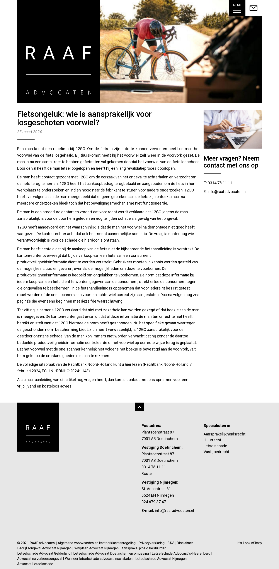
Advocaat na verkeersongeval (40, 559)
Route (146, 473)
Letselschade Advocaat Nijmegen (161, 559)
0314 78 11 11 (153, 467)
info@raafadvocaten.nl (174, 510)
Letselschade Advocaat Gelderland (44, 553)
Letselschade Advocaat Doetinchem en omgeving (111, 553)
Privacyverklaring (151, 543)
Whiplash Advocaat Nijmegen (96, 548)
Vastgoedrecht (216, 451)
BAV (171, 543)
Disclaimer (185, 543)
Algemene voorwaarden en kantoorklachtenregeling (97, 543)
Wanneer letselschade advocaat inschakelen (99, 559)
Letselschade (215, 446)
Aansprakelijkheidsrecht (224, 434)
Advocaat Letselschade (35, 564)
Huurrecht (212, 440)
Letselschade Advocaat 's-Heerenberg (181, 553)
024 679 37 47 (153, 502)
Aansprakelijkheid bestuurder (144, 548)
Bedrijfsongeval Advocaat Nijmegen (44, 548)
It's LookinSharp (249, 543)
